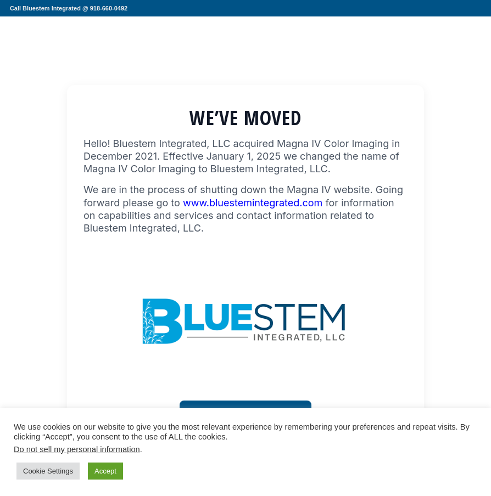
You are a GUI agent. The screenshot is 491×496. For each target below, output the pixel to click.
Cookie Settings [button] (48, 471)
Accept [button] (105, 471)
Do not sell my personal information (77, 449)
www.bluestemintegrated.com (252, 202)
